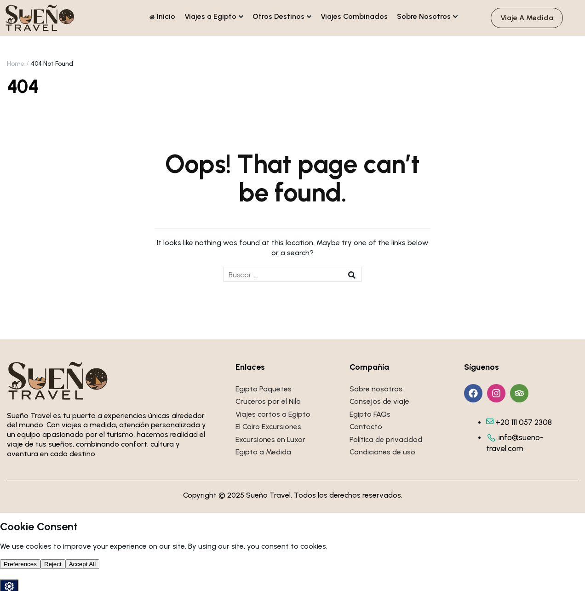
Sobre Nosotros (424, 16)
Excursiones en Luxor (270, 439)
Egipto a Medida (263, 452)
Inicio (162, 16)
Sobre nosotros (376, 388)
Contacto (366, 426)
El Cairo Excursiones (268, 426)
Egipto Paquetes (263, 388)
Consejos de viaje (379, 401)
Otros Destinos (278, 16)
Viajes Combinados (354, 16)
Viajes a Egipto (210, 16)
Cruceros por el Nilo (268, 401)
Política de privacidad (386, 439)
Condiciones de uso (382, 452)
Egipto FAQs (370, 414)
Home (15, 64)
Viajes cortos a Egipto (272, 414)
